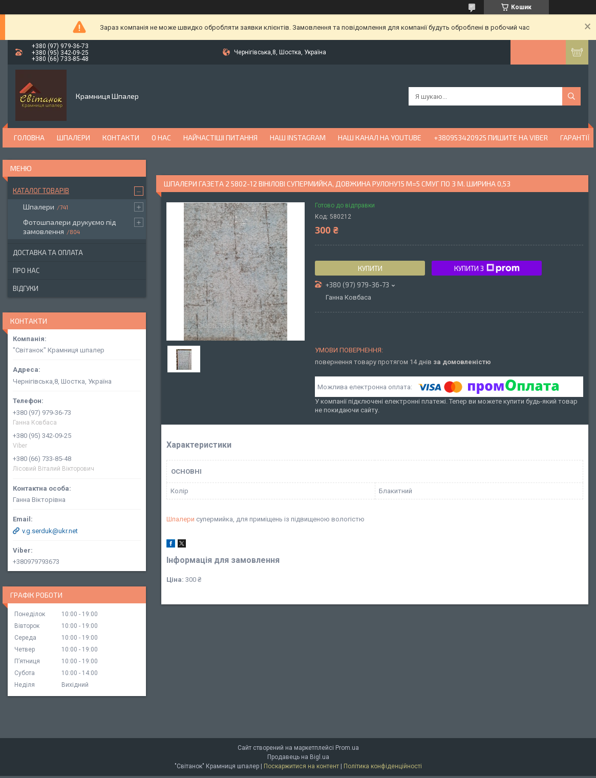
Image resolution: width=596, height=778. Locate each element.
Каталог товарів (41, 190)
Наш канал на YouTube (379, 137)
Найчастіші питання (220, 137)
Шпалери (73, 137)
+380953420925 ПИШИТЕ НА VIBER (491, 137)
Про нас (26, 270)
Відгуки (25, 288)
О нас (161, 137)
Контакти (120, 137)
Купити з (487, 268)
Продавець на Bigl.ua (298, 757)
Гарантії (575, 137)
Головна (29, 137)
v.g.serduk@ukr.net (50, 531)
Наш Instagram (298, 137)
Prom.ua (347, 747)
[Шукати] (571, 96)
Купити (370, 268)
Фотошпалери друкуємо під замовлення (69, 227)
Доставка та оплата (48, 252)
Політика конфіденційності (383, 766)
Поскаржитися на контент (301, 766)
